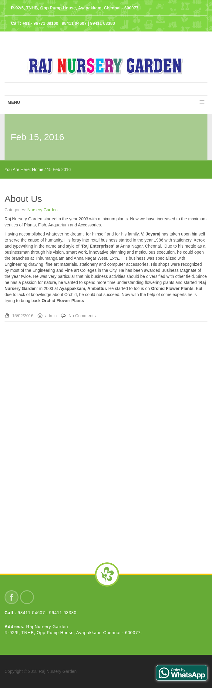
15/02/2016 (22, 315)
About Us (23, 199)
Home (37, 169)
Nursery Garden (42, 209)
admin (51, 315)
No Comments (82, 315)
